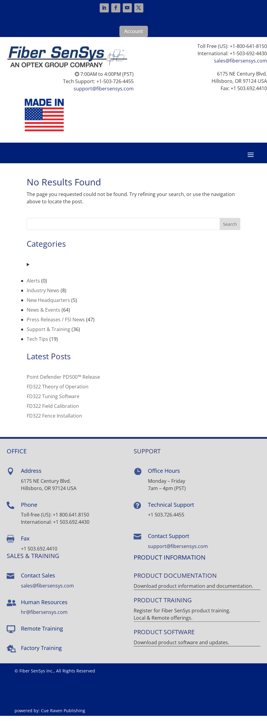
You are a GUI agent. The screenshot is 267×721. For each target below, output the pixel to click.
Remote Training (42, 633)
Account (133, 31)
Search (230, 229)
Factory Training (41, 652)
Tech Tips (37, 343)
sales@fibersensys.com (240, 60)
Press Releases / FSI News (56, 324)
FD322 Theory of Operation (57, 391)
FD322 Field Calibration (53, 411)
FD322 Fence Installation (54, 421)
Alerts (33, 285)
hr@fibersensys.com (44, 617)
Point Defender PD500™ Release (63, 382)
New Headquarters (48, 305)
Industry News (43, 295)
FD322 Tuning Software (53, 401)
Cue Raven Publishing (63, 716)
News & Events (43, 314)
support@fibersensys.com (104, 88)
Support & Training (48, 334)
